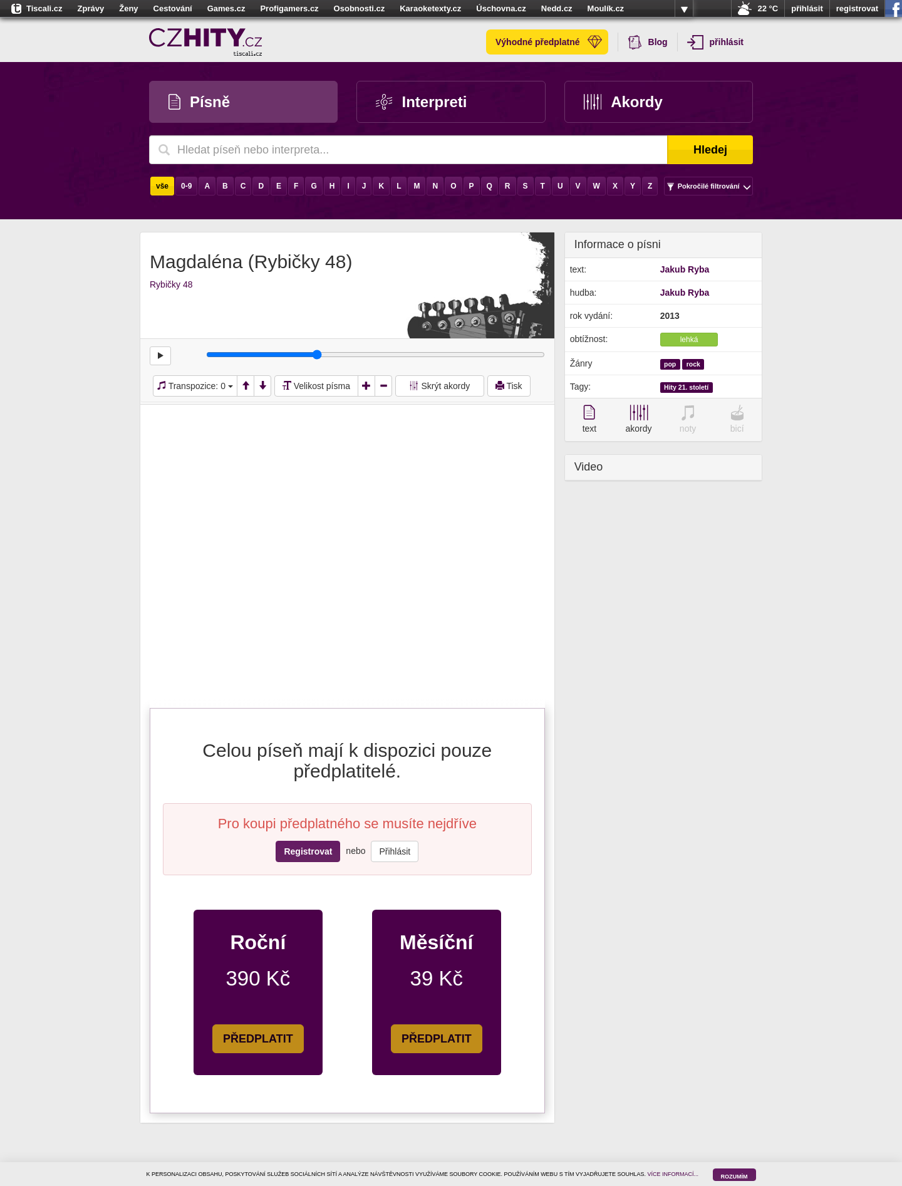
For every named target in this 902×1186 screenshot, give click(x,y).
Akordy (623, 101)
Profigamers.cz (289, 8)
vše (162, 186)
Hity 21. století (686, 387)
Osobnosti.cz (359, 8)
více (684, 9)
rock (693, 364)
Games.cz (226, 8)
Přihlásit (394, 851)
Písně (199, 101)
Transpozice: (195, 386)
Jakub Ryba (685, 269)
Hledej (710, 149)
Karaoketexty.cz (430, 8)
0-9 (186, 186)
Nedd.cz (557, 8)
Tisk (508, 386)
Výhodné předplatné (548, 42)
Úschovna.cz (501, 8)
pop (670, 364)
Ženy (128, 8)
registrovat (857, 8)
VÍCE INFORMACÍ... (673, 1174)
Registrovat (308, 851)
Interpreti (421, 101)
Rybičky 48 (171, 284)
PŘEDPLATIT (258, 1039)
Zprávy (91, 8)
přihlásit (807, 8)
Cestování (172, 8)
